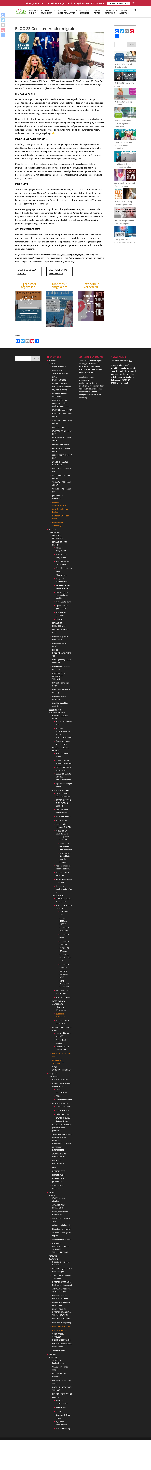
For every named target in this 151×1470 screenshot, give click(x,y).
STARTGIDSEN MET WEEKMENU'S (59, 271)
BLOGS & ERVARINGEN (47, 11)
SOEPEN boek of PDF (60, 444)
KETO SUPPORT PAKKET (62, 1394)
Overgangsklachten (64, 1100)
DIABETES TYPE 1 (59, 1171)
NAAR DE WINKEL (59, 366)
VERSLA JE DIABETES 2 (110, 11)
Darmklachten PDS (63, 1106)
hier (130, 360)
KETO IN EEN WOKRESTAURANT (65, 958)
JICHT (54, 1167)
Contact (59, 1411)
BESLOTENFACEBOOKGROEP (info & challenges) (63, 777)
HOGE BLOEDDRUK (60, 1079)
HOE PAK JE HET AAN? (61, 790)
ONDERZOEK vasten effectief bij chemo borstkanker (122, 123)
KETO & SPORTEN (63, 997)
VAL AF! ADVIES (97, 11)
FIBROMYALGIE (58, 1175)
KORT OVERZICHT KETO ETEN (64, 984)
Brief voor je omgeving (61, 1322)
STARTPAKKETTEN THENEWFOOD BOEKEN (63, 803)
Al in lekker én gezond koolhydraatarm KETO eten (64, 3)
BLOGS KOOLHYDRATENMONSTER (61, 653)
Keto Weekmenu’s (63, 816)
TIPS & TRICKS (58, 896)
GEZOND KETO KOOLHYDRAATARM (66, 11)
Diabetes (59, 619)
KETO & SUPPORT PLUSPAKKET (61, 387)
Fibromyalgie (61, 575)
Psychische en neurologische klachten (62, 595)
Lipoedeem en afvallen (61, 1229)
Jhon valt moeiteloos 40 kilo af (28, 299)
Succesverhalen (58, 1350)
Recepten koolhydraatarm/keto (64, 889)
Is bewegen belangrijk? (61, 1225)
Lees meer (28, 310)
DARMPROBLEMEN (60, 1103)
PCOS (58, 1096)
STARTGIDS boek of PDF (62, 410)
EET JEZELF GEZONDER (84, 11)
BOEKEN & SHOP (32, 11)
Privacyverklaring (63, 1428)
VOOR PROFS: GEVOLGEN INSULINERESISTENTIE (61, 1337)
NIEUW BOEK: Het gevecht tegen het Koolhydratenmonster (61, 403)
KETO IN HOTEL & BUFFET (63, 921)
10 (37, 316)
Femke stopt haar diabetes (59, 299)
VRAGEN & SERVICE (123, 11)
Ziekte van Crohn (63, 1114)
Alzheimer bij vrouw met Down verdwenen (90, 300)
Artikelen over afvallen (61, 1239)
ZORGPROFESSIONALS (118, 3)
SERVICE (55, 1397)
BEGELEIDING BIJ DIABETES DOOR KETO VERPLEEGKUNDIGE (61, 1312)
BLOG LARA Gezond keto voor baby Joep (65, 846)
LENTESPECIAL (58, 427)
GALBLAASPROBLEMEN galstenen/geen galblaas (61, 1128)
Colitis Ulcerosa (62, 1110)
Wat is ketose (61, 820)
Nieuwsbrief (61, 1407)
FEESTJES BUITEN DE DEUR (63, 974)
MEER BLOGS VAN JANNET (27, 271)
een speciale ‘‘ (70, 254)
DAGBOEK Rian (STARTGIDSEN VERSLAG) (58, 676)
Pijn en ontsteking (63, 602)
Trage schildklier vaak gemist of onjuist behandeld (123, 145)
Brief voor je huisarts (61, 1319)
